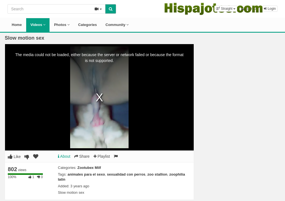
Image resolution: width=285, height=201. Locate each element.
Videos (37, 25)
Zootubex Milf (89, 168)
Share (82, 156)
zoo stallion (158, 174)
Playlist (102, 156)
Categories (87, 25)
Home (17, 25)
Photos (62, 25)
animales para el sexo (86, 174)
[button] (225, 9)
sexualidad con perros (126, 174)
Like (14, 156)
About (64, 156)
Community (117, 25)
